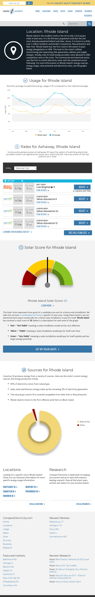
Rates (62, 11)
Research (88, 15)
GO (29, 3)
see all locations (36, 514)
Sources (78, 11)
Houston (58, 3)
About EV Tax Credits (65, 576)
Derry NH (54, 540)
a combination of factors (31, 315)
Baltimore (86, 3)
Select (82, 187)
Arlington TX (55, 536)
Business (88, 11)
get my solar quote (46, 349)
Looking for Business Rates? (16, 231)
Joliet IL (53, 543)
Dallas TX (7, 581)
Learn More (46, 305)
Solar (70, 11)
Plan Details (41, 190)
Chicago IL (8, 574)
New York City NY (11, 588)
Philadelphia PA (11, 592)
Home (37, 11)
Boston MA (8, 577)
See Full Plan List (78, 232)
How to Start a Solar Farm (68, 592)
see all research (82, 514)
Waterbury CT (56, 532)
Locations (46, 11)
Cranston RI (8, 491)
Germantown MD (58, 547)
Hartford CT (9, 585)
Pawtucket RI (9, 487)
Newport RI (30, 487)
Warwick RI (8, 495)
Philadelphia (76, 3)
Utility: (8, 168)
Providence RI (31, 491)
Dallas (66, 3)
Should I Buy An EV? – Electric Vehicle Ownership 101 (67, 587)
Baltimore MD (10, 570)
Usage (55, 11)
